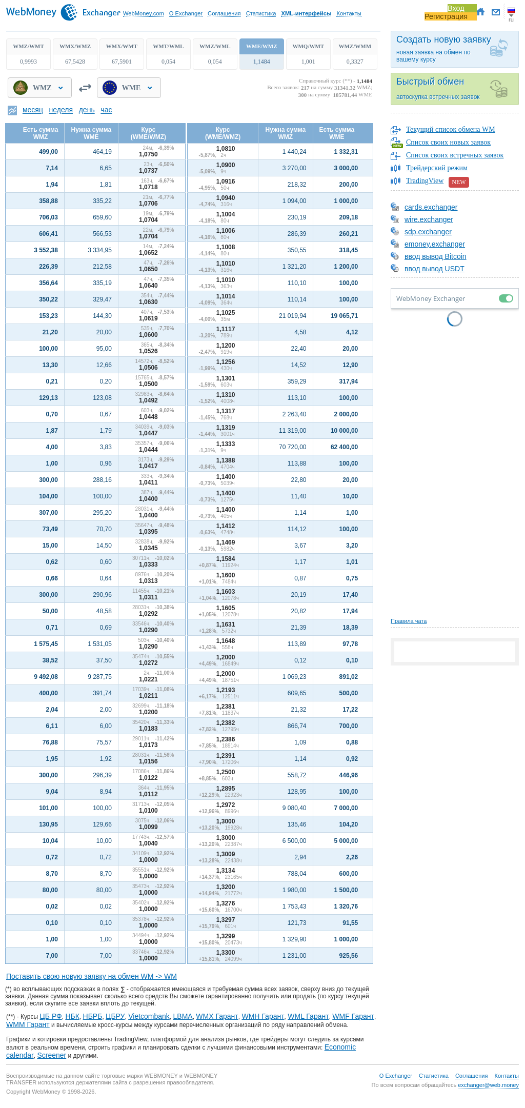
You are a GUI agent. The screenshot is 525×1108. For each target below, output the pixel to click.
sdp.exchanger (421, 232)
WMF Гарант (353, 1016)
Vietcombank (149, 1016)
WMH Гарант (262, 1016)
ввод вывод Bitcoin (429, 256)
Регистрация (446, 16)
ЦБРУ (115, 1016)
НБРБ (93, 1016)
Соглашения (224, 13)
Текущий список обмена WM (450, 129)
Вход (456, 8)
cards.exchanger (424, 207)
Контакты (348, 13)
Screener (51, 1055)
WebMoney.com (143, 13)
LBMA (183, 1016)
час (106, 110)
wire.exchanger (422, 219)
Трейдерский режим (437, 168)
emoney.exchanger (428, 244)
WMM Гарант (28, 1024)
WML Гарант (308, 1016)
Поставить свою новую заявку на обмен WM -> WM (91, 976)
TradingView (437, 182)
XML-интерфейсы (306, 13)
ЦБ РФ (50, 1016)
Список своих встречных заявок (454, 155)
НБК (72, 1016)
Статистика (261, 13)
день (87, 110)
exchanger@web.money (488, 1085)
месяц (33, 110)
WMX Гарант (217, 1016)
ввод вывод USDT (428, 269)
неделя (61, 110)
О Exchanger (186, 13)
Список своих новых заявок (448, 142)
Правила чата (409, 621)
